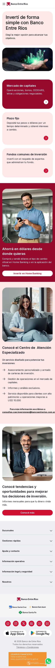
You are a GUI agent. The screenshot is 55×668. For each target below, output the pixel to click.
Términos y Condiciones (27, 647)
